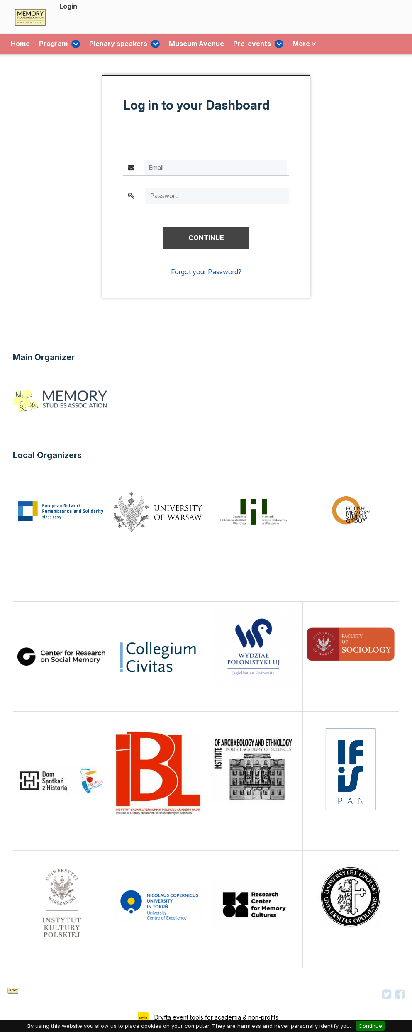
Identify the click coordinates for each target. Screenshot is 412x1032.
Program (56, 44)
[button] (206, 238)
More (284, 44)
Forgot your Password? (206, 272)
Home (20, 44)
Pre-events (241, 44)
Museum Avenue (183, 44)
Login (68, 6)
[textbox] (217, 195)
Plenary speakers (114, 44)
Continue (370, 1025)
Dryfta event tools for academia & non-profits (215, 1017)
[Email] (215, 167)
